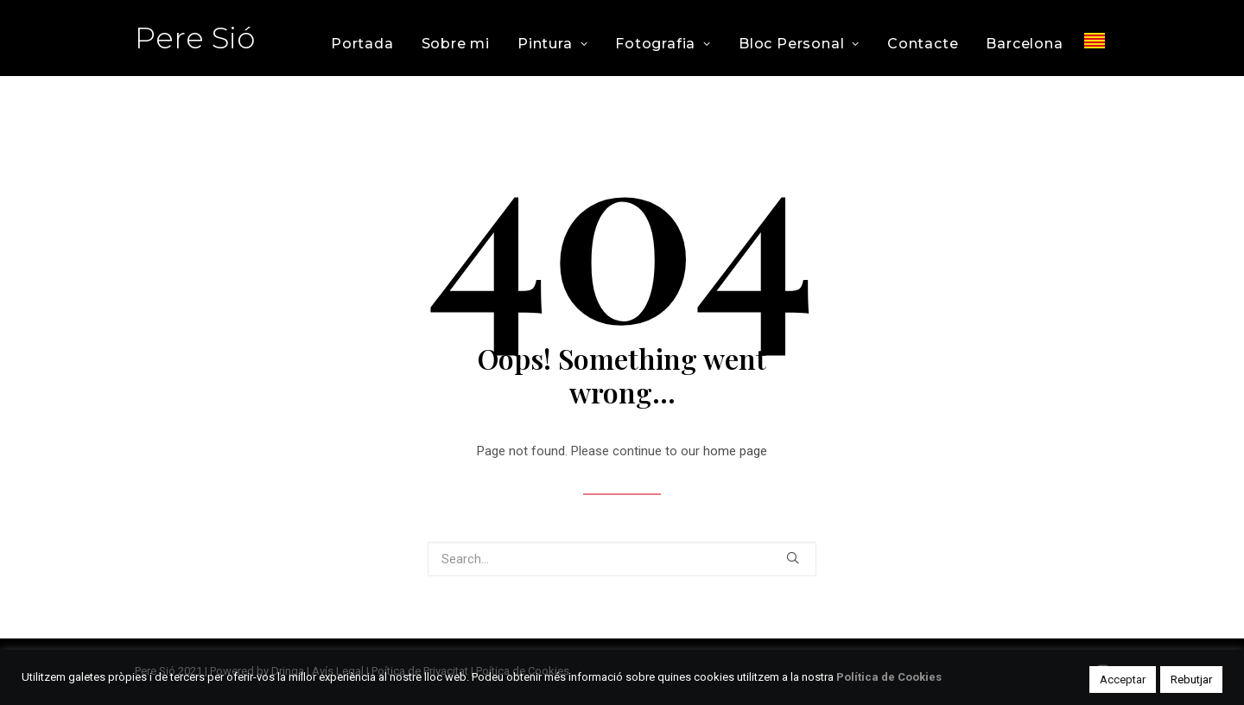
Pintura (552, 43)
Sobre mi (456, 43)
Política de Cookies (889, 676)
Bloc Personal (799, 43)
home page (735, 451)
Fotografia (663, 43)
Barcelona (1024, 43)
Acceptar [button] (1123, 679)
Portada (362, 43)
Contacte (922, 43)
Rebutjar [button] (1191, 679)
